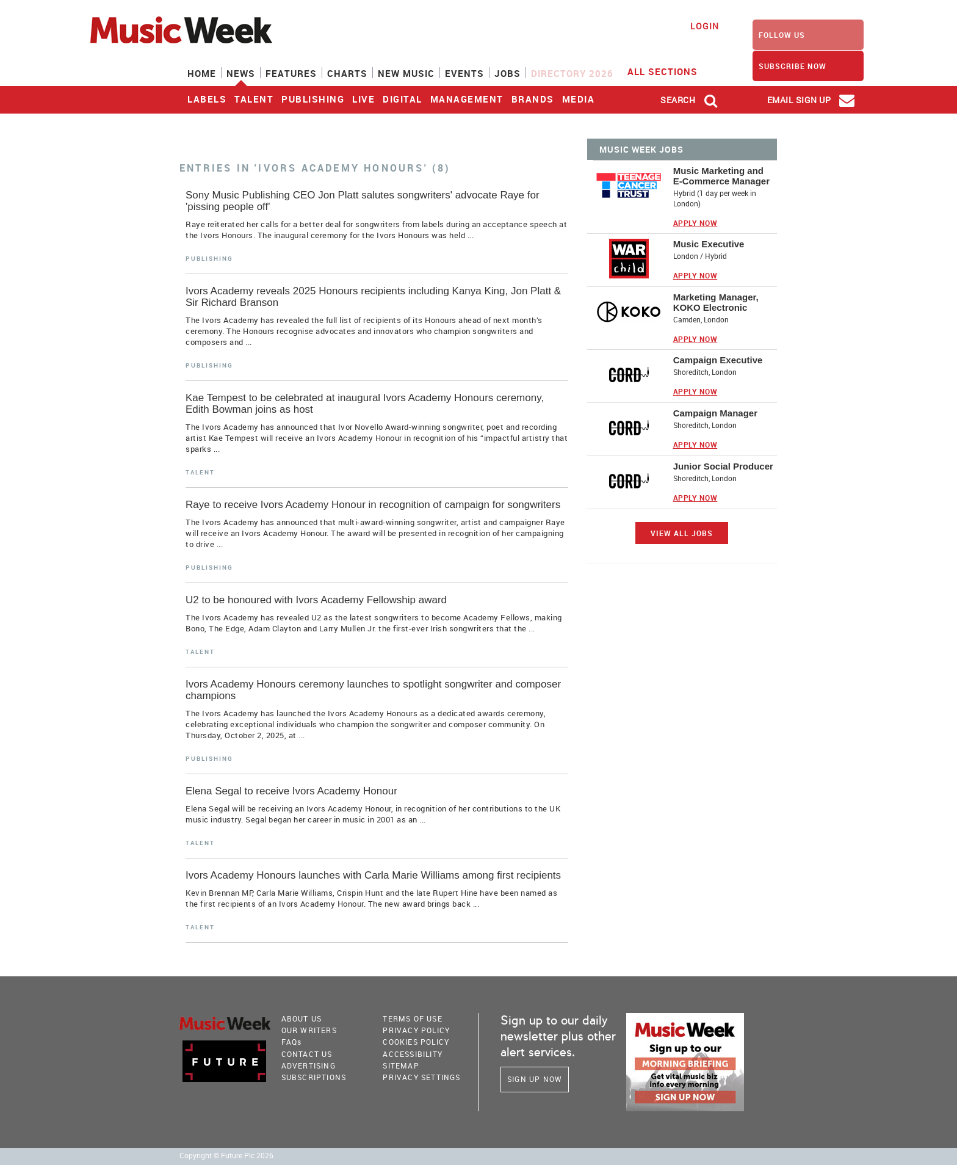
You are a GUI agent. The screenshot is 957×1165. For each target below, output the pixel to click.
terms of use (412, 1018)
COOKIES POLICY (416, 1042)
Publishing (312, 99)
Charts (347, 73)
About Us (301, 1018)
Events (464, 73)
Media (578, 99)
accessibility (412, 1054)
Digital (402, 99)
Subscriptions (314, 1077)
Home (201, 73)
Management (467, 99)
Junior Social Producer (723, 466)
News (240, 73)
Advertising (308, 1065)
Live (363, 99)
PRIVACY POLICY (416, 1030)
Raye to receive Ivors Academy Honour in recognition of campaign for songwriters (373, 504)
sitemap (401, 1065)
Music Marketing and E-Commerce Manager (721, 175)
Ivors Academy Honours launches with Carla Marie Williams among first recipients (373, 875)
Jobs (507, 73)
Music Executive (709, 244)
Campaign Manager (715, 413)
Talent (253, 99)
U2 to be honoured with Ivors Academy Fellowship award (316, 600)
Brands (532, 99)
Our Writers (309, 1030)
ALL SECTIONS (670, 71)
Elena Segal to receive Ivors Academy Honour (291, 791)
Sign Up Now (534, 1079)
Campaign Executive (718, 360)
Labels (206, 99)
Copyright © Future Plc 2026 (226, 1155)
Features (291, 73)
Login (704, 26)
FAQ (291, 1042)
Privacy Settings (421, 1077)
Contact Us (307, 1054)
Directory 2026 (572, 73)
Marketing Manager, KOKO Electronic (716, 302)
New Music (406, 73)
